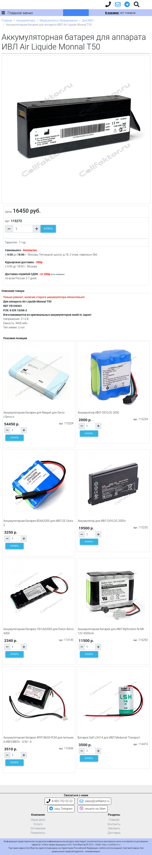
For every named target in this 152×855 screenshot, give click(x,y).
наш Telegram (60, 808)
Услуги (37, 824)
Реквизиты (38, 833)
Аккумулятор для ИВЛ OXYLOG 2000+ (102, 520)
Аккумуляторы (25, 20)
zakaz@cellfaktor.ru (95, 801)
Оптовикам (38, 828)
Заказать (114, 828)
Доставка (114, 833)
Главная (7, 20)
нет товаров (120, 12)
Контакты (114, 824)
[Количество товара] (23, 229)
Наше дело (38, 820)
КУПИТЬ (48, 228)
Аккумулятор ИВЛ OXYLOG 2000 (98, 412)
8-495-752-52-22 (59, 801)
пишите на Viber (93, 808)
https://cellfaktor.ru (111, 844)
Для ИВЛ (88, 20)
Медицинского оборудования (59, 20)
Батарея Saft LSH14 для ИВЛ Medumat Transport (109, 737)
